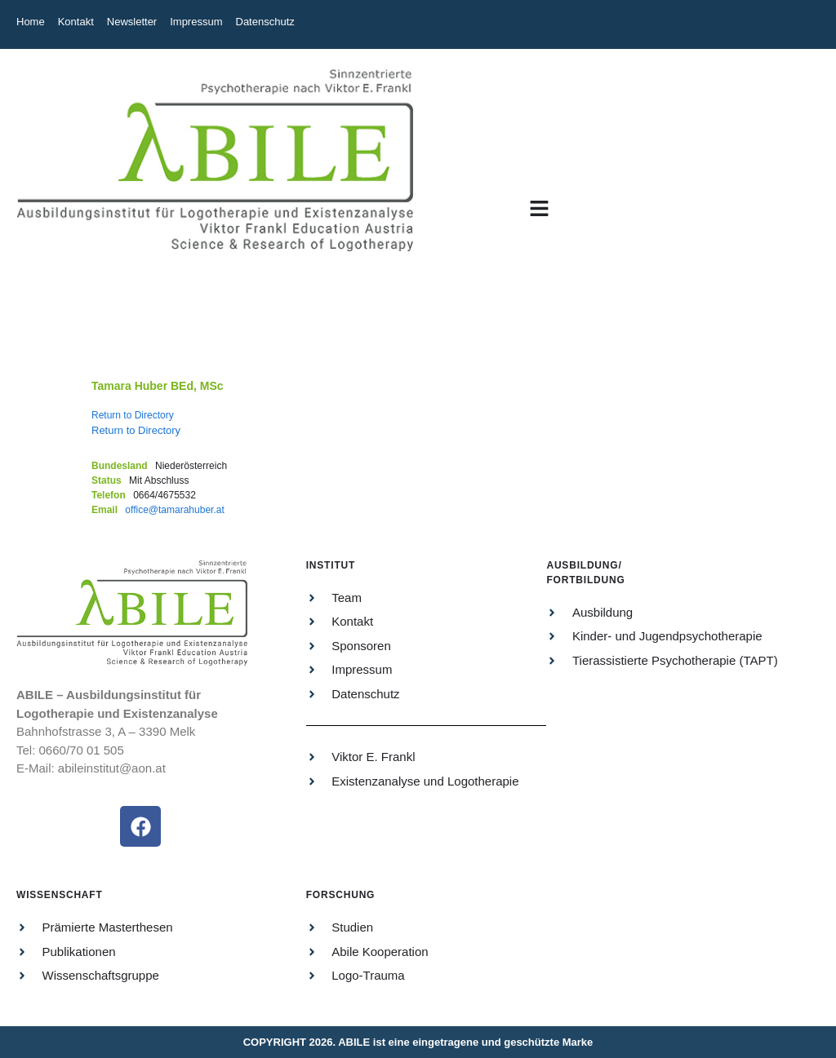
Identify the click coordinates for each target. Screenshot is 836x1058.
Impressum (196, 21)
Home (30, 21)
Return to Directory (132, 415)
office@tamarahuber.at (174, 510)
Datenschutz (265, 21)
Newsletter (132, 21)
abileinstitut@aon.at (112, 768)
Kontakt (76, 21)
